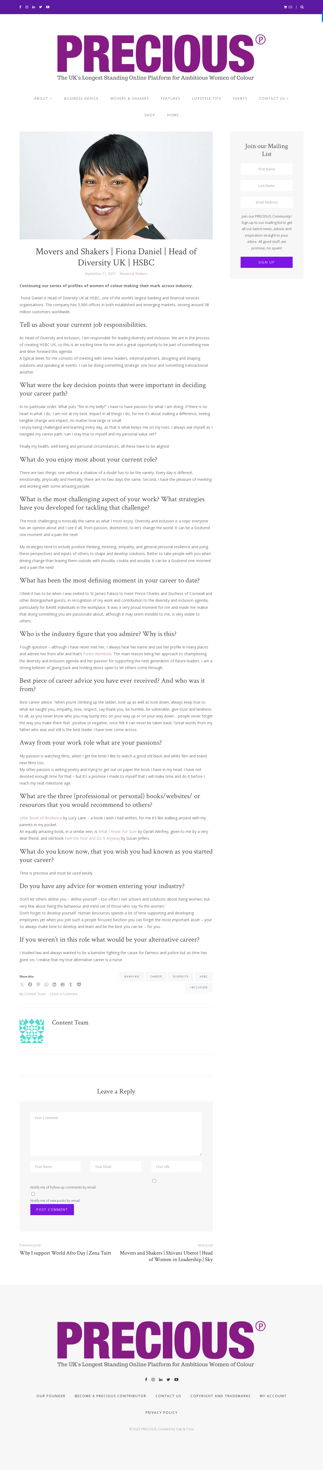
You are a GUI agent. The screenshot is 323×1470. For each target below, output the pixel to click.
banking (132, 976)
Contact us (272, 98)
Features (170, 98)
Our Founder (51, 1396)
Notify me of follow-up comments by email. (63, 1187)
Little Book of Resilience (41, 817)
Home (173, 115)
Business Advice (81, 98)
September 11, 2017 (100, 273)
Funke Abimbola (97, 653)
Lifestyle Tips (206, 98)
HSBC (204, 976)
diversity (181, 976)
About (41, 98)
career (156, 976)
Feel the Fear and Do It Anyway (92, 838)
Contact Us (168, 1396)
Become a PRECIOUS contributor (110, 1396)
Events (240, 98)
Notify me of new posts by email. (55, 1200)
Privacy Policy (162, 1412)
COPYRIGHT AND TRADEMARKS (220, 1396)
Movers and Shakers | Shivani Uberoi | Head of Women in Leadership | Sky (166, 1256)
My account (273, 1396)
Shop (149, 115)
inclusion (199, 987)
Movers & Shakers (130, 98)
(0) (288, 7)
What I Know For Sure (117, 831)
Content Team (70, 1022)
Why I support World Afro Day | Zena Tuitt (65, 1252)
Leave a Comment (63, 994)
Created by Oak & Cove (176, 1429)
